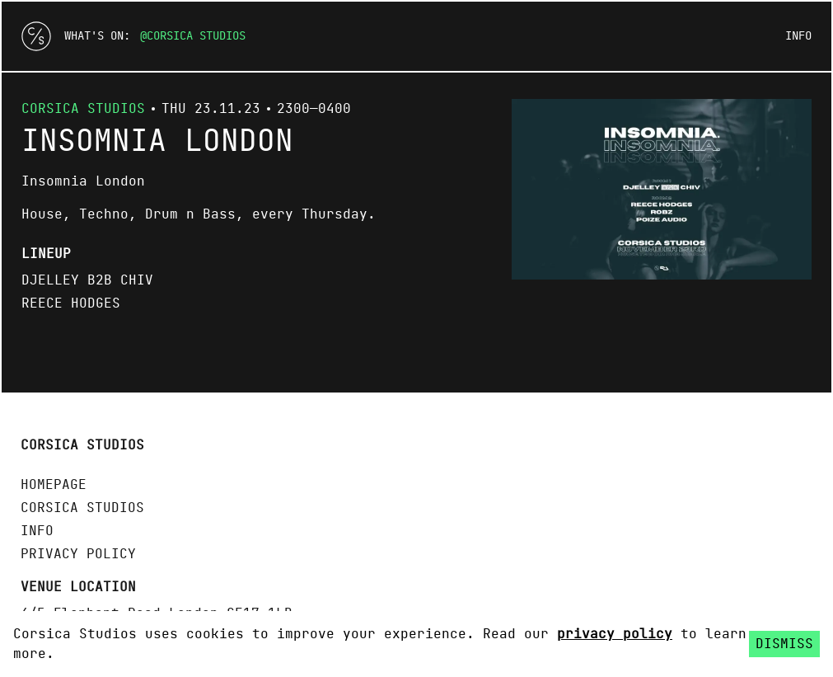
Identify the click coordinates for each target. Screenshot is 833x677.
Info (798, 36)
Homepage (54, 484)
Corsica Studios (196, 36)
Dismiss (784, 644)
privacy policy (614, 634)
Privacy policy (78, 554)
